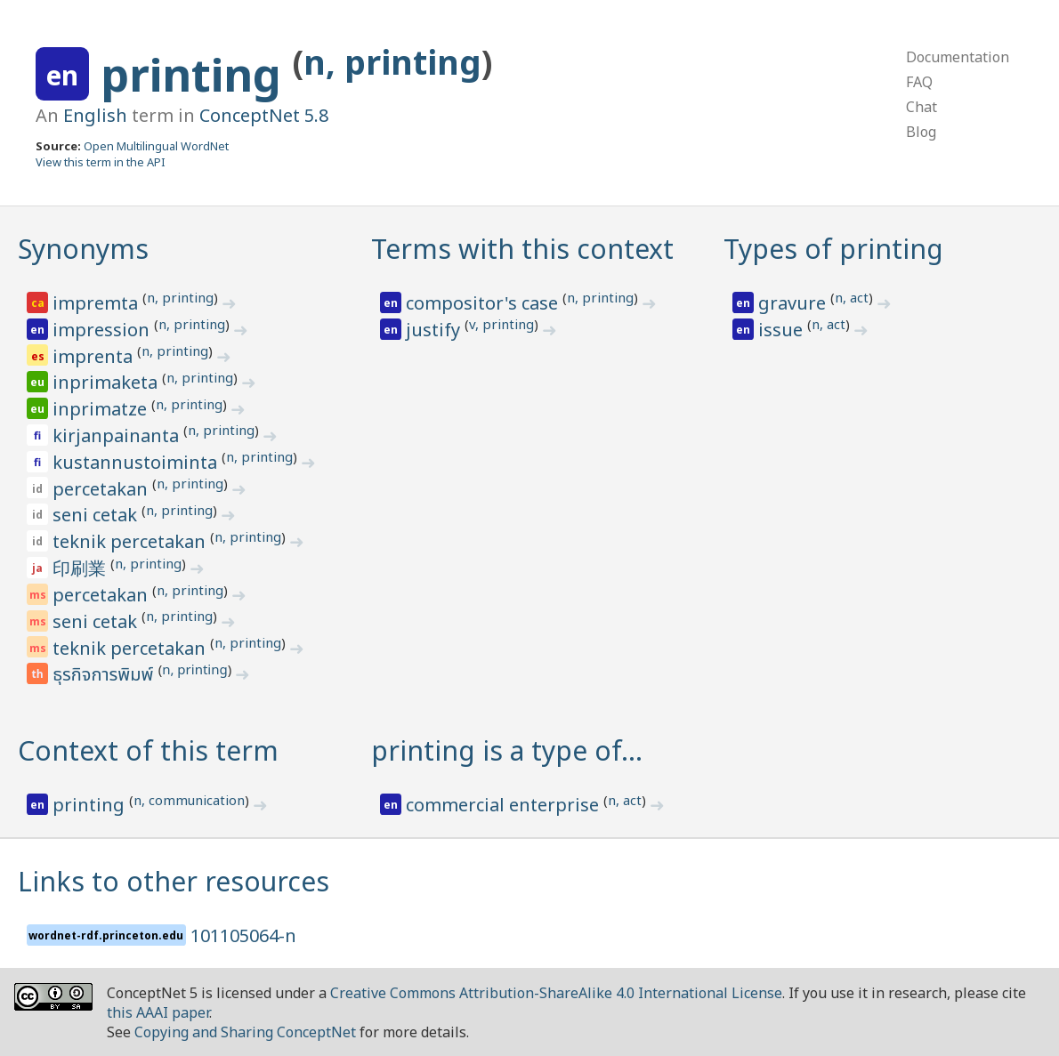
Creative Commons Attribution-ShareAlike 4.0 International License (556, 993)
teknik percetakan (131, 541)
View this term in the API (101, 162)
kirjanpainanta (118, 435)
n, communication (189, 800)
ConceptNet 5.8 (263, 115)
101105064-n (243, 935)
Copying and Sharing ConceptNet (245, 1032)
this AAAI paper (158, 1012)
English (95, 115)
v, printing (501, 324)
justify (435, 330)
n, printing (392, 62)
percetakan (102, 489)
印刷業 (81, 568)
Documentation (957, 57)
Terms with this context (522, 248)
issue (782, 330)
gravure (794, 303)
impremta (97, 303)
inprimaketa (107, 382)
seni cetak (97, 515)
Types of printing (833, 248)
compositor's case (484, 303)
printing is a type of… (507, 750)
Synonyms (83, 248)
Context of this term (148, 750)
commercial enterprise (504, 805)
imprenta (95, 356)
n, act (852, 297)
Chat (921, 107)
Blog (921, 131)
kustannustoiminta (137, 462)
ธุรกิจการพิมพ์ (105, 675)
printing (197, 74)
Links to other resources (173, 881)
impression (103, 330)
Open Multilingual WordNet (156, 146)
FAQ (919, 82)
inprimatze (102, 409)
